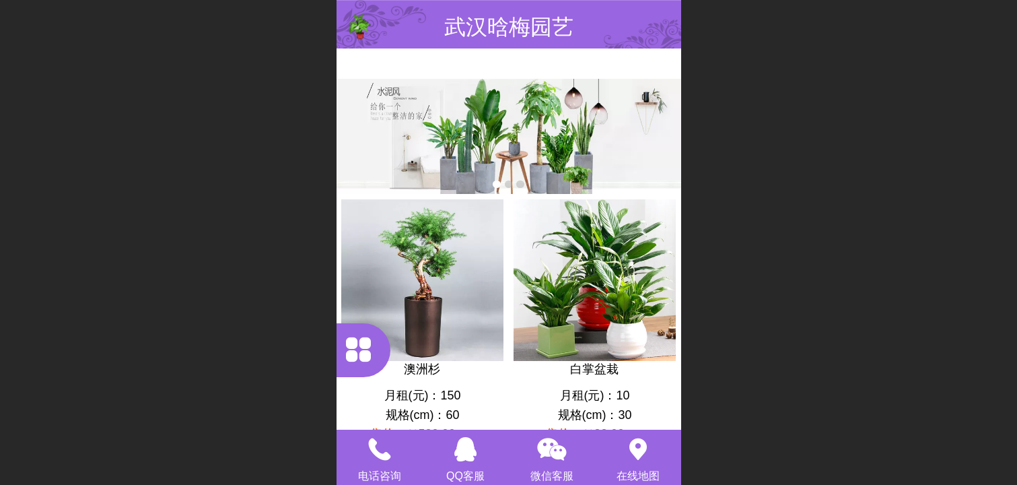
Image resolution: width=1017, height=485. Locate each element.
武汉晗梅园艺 (508, 27)
